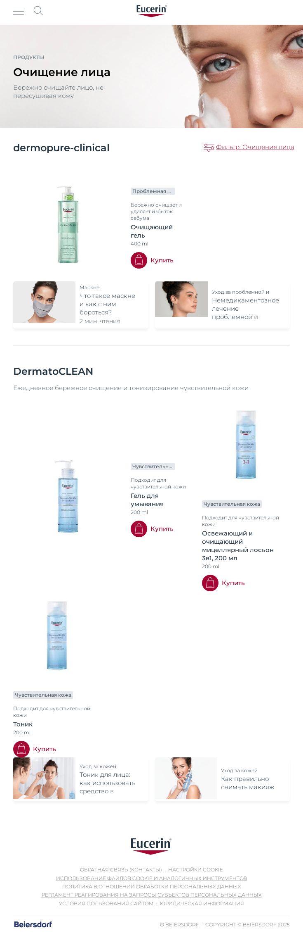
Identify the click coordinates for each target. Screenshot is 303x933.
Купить (162, 260)
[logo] (152, 11)
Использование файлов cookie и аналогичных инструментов (151, 878)
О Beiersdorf (179, 924)
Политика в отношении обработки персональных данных (151, 886)
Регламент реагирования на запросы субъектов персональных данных (152, 895)
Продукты (28, 57)
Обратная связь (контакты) (121, 869)
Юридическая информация (202, 903)
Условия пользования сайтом (106, 903)
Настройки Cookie (195, 869)
